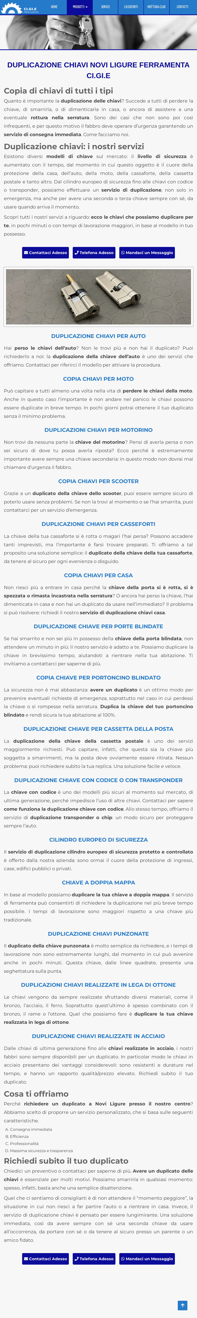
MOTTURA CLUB (156, 7)
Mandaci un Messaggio (147, 252)
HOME (54, 7)
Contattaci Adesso (45, 252)
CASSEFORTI (131, 7)
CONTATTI (182, 7)
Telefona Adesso (94, 252)
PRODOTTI (78, 7)
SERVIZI (105, 7)
